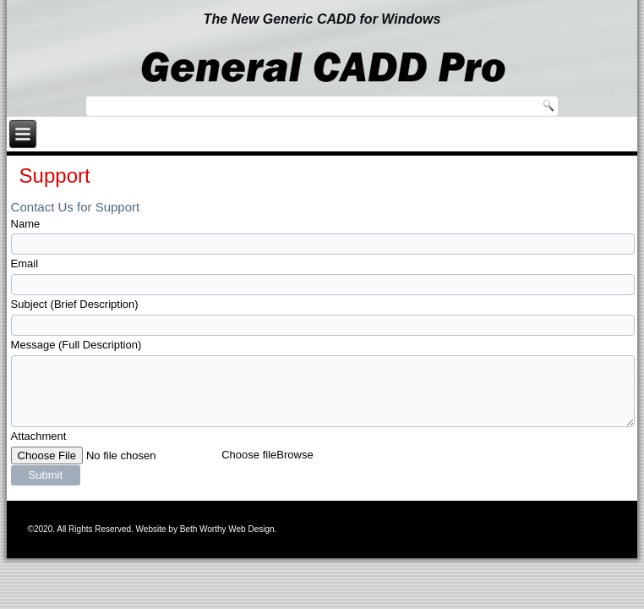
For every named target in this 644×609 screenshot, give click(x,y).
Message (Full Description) (76, 344)
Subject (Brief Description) (75, 304)
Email (25, 263)
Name (26, 223)
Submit (46, 475)
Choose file (248, 454)
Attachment (39, 436)
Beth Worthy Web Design (227, 529)
